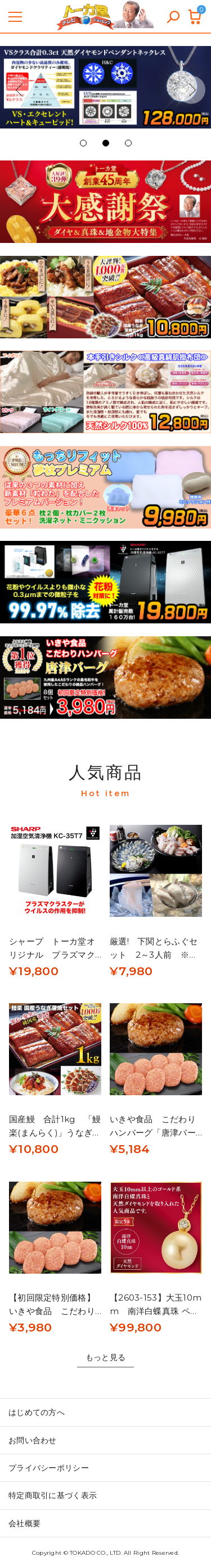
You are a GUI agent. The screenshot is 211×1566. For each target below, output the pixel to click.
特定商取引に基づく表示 (52, 1495)
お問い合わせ (32, 1440)
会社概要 (24, 1523)
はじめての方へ (36, 1412)
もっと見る (105, 1357)
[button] (20, 90)
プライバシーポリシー (48, 1468)
